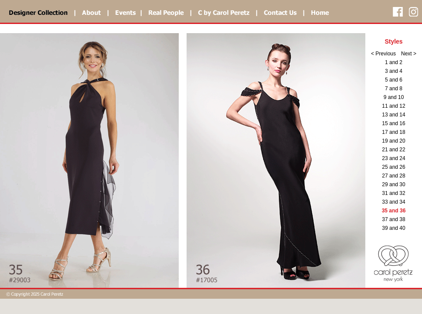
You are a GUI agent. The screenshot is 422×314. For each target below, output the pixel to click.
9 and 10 (394, 97)
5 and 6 (393, 80)
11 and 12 (393, 106)
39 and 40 (393, 228)
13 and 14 (393, 115)
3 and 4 (393, 71)
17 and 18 (393, 132)
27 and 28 (393, 176)
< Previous (383, 54)
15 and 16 (393, 123)
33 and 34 (393, 202)
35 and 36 (394, 211)
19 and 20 (393, 141)
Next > (408, 54)
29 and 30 (393, 184)
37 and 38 (393, 219)
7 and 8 (393, 88)
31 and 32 (393, 193)
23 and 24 (393, 158)
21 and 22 (393, 150)
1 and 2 (393, 62)
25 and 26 (393, 167)
